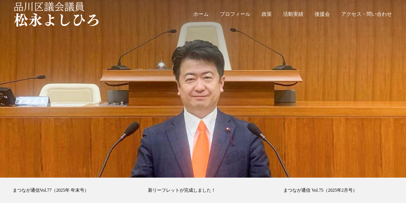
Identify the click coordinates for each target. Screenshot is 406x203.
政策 (267, 14)
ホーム (201, 14)
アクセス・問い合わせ (366, 14)
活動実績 (293, 14)
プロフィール (235, 14)
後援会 (322, 14)
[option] (203, 89)
